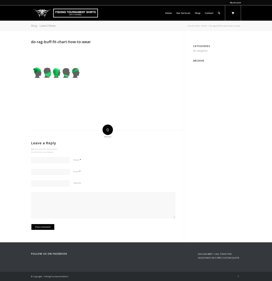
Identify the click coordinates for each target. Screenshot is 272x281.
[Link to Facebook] (238, 276)
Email (77, 171)
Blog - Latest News (43, 26)
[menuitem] (234, 2)
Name (77, 159)
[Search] (219, 13)
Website (77, 183)
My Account (235, 2)
